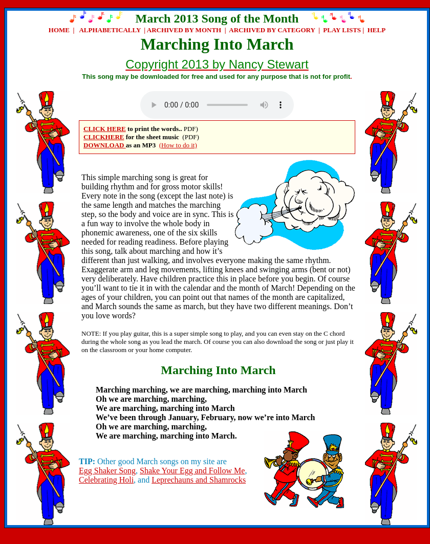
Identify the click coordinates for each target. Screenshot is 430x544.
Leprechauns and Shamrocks (199, 479)
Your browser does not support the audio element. (217, 105)
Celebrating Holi (106, 479)
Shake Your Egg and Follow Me (192, 470)
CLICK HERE (104, 129)
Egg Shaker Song (107, 470)
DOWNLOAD (104, 145)
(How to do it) (178, 145)
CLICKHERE (103, 137)
